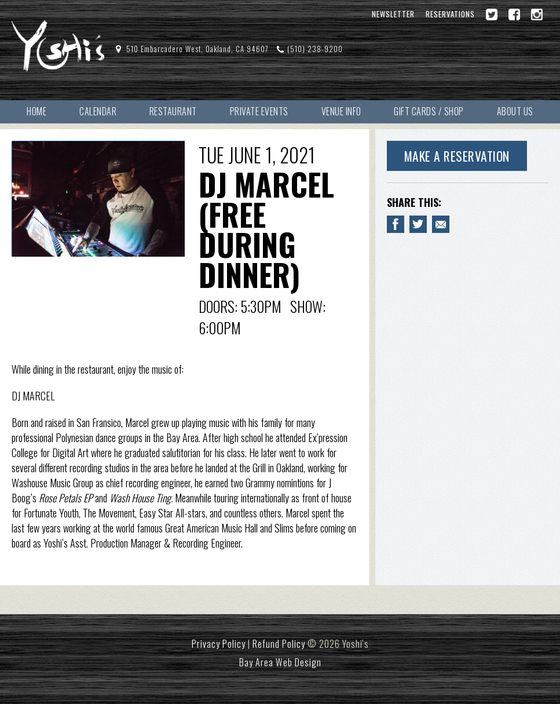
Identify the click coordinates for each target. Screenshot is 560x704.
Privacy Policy (219, 644)
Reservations (450, 14)
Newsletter (393, 14)
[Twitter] (491, 14)
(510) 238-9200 (315, 48)
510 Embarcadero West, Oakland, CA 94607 (197, 48)
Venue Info (341, 111)
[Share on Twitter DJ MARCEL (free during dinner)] (418, 224)
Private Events (259, 111)
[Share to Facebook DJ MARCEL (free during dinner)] (395, 224)
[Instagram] (537, 14)
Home (36, 111)
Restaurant (173, 111)
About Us (515, 111)
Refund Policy (278, 644)
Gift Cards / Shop (429, 111)
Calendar (97, 111)
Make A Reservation (457, 156)
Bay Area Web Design (280, 662)
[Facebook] (514, 14)
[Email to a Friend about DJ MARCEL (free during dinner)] (440, 224)
